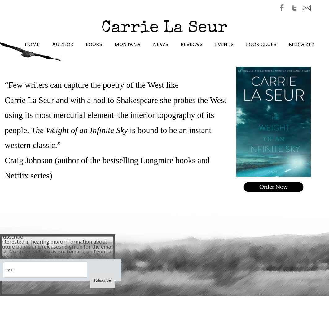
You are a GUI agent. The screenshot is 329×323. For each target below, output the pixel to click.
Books (94, 44)
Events (224, 44)
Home (32, 44)
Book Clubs (261, 44)
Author (62, 44)
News (160, 44)
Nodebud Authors (246, 210)
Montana (128, 44)
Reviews (192, 44)
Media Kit (301, 44)
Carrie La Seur (164, 28)
